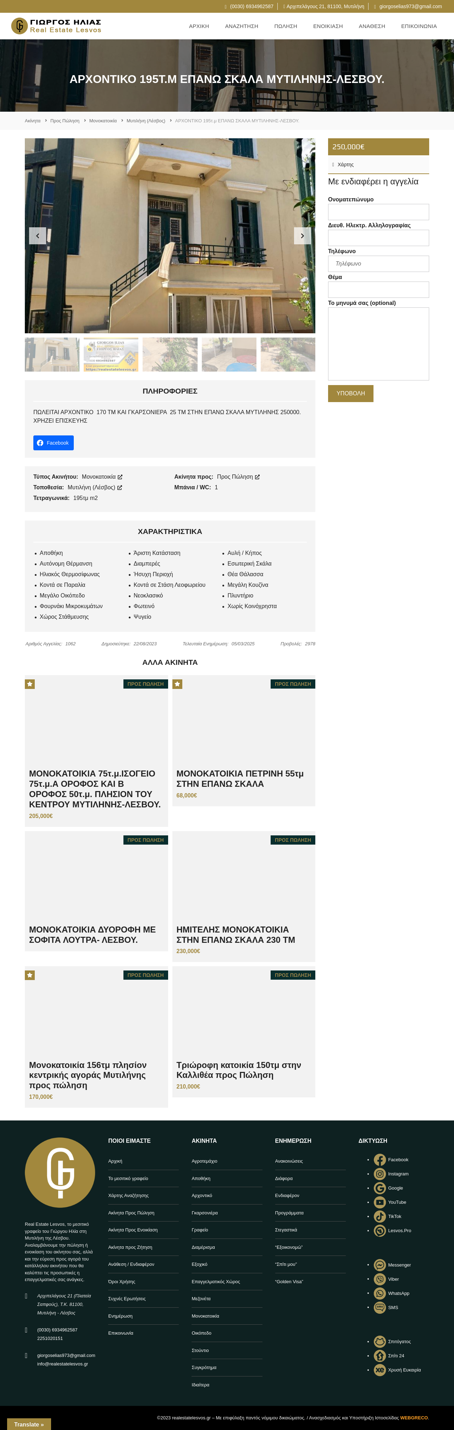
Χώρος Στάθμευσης (64, 617)
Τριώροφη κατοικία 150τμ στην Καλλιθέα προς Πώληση (239, 1070)
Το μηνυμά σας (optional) (378, 341)
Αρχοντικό (202, 1195)
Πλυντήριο (240, 595)
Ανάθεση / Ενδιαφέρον (131, 1264)
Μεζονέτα (201, 1298)
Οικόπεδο (201, 1333)
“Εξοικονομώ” (289, 1247)
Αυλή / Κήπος (244, 553)
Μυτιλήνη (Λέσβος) (95, 487)
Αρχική (115, 1161)
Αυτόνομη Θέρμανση (66, 564)
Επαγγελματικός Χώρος (216, 1281)
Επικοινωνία (120, 1333)
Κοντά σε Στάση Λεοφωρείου (169, 585)
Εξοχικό (199, 1264)
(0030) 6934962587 (249, 6)
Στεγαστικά (286, 1230)
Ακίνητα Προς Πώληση (131, 1212)
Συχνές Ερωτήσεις (127, 1298)
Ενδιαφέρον (287, 1195)
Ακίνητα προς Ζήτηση (130, 1247)
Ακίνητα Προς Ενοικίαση (132, 1230)
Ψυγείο (142, 617)
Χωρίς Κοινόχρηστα (252, 606)
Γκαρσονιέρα (205, 1212)
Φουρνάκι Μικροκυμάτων (71, 606)
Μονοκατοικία (102, 477)
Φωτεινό (144, 606)
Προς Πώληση (238, 477)
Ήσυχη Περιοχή (153, 574)
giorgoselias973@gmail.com (408, 6)
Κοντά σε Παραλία (62, 585)
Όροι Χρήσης (121, 1281)
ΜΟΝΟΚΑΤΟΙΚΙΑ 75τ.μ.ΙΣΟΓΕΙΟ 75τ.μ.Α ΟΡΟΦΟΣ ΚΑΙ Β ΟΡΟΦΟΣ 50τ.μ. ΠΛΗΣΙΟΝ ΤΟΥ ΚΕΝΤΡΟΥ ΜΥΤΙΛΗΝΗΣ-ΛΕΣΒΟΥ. (95, 789)
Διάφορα (284, 1178)
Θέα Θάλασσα (245, 574)
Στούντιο (200, 1350)
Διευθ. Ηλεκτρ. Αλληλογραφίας (378, 234)
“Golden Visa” (289, 1281)
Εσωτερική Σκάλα (249, 564)
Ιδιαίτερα (200, 1384)
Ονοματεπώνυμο (378, 208)
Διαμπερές (147, 564)
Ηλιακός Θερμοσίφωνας (70, 574)
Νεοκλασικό (148, 595)
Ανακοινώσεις (289, 1161)
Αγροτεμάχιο (204, 1161)
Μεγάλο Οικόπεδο (62, 595)
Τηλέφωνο (378, 260)
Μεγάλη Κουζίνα (247, 585)
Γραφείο (200, 1230)
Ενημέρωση (120, 1316)
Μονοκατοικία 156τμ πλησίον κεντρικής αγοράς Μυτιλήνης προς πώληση (88, 1075)
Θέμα (378, 286)
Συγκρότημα (204, 1367)
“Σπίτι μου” (286, 1264)
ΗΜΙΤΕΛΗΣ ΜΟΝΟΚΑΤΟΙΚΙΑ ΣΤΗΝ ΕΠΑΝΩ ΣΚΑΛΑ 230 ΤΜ (236, 935)
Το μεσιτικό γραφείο (128, 1178)
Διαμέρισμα (203, 1247)
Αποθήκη (51, 553)
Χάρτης (343, 164)
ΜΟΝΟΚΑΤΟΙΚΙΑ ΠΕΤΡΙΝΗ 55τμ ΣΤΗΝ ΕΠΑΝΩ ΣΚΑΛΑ (240, 779)
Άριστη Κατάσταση (157, 553)
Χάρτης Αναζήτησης (128, 1195)
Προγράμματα (289, 1212)
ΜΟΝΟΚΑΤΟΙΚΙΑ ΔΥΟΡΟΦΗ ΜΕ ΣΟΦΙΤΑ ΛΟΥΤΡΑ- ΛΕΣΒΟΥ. (92, 935)
